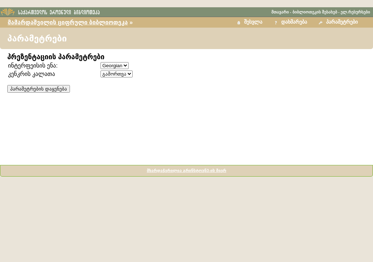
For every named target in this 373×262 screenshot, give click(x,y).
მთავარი (280, 12)
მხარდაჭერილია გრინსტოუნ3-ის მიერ (186, 170)
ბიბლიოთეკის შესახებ (314, 12)
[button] (339, 22)
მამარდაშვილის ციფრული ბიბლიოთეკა (68, 22)
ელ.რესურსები (355, 12)
